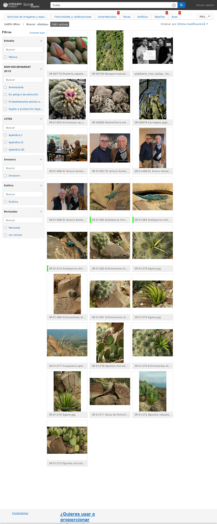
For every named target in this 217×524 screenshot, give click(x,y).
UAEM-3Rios (12, 24)
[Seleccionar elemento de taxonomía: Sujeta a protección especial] (5, 109)
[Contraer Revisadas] (41, 211)
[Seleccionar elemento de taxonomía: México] (5, 57)
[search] (114, 5)
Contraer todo (37, 32)
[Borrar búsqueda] (173, 5)
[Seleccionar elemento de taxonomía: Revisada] (5, 227)
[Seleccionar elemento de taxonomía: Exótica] (5, 201)
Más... (203, 16)
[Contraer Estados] (41, 40)
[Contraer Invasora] (41, 159)
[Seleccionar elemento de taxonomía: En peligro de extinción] (5, 94)
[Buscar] (23, 49)
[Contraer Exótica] (41, 185)
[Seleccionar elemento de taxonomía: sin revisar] (5, 235)
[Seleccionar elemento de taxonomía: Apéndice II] (5, 142)
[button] (181, 5)
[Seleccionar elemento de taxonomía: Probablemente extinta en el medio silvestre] (5, 101)
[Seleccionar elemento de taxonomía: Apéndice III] (5, 149)
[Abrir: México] (42, 57)
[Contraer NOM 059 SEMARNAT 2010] (41, 69)
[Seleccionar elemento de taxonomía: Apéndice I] (5, 135)
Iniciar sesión (205, 5)
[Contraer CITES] (41, 119)
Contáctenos (20, 513)
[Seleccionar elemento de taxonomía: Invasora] (5, 175)
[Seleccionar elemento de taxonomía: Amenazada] (5, 87)
